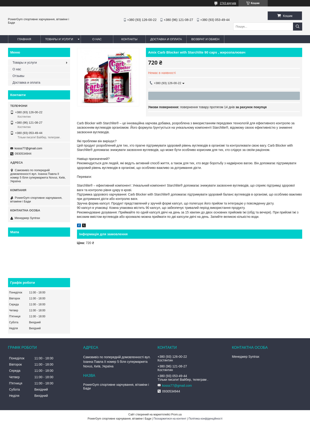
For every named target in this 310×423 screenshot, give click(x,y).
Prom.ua (176, 414)
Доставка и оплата (166, 39)
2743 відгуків (228, 3)
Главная (24, 39)
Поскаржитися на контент (170, 418)
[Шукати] (297, 27)
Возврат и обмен (205, 39)
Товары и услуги (59, 39)
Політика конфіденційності (205, 418)
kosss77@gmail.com (28, 148)
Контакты (129, 39)
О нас (97, 39)
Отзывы (18, 76)
